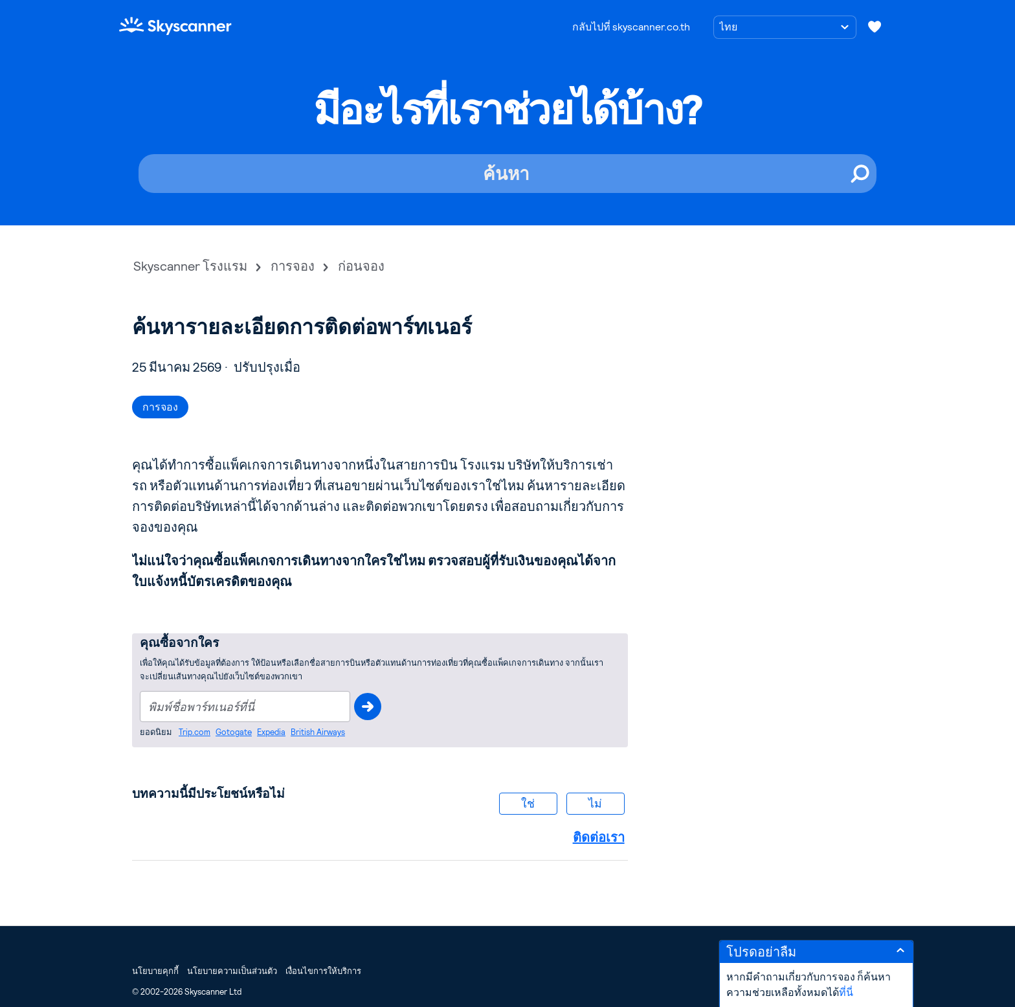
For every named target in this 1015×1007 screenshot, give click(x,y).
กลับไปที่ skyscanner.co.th (631, 27)
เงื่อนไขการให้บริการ (323, 971)
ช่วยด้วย (367, 706)
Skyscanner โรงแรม (190, 266)
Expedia (271, 732)
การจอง (293, 266)
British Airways (318, 732)
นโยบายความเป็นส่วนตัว (232, 971)
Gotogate (234, 732)
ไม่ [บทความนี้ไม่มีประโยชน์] (595, 803)
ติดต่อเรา (599, 837)
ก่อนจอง (361, 266)
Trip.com (194, 732)
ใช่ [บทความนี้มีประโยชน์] (528, 803)
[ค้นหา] (507, 173)
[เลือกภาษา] (784, 27)
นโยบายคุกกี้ (155, 971)
